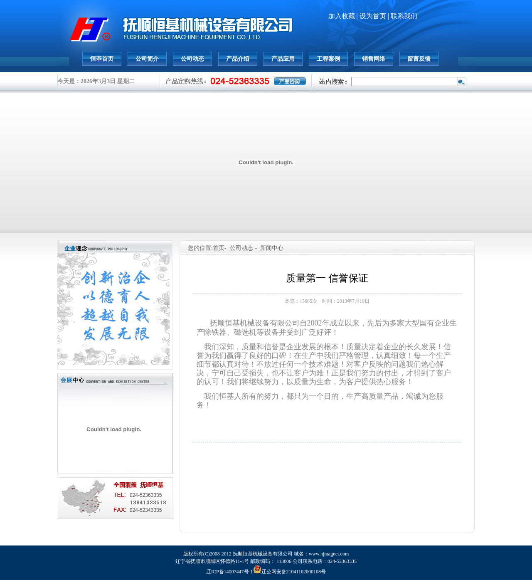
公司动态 (192, 59)
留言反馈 (419, 59)
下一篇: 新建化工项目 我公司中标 (327, 450)
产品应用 (283, 59)
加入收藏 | (344, 16)
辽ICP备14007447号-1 (229, 572)
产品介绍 (237, 59)
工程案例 (328, 59)
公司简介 (147, 59)
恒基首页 (101, 59)
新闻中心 (271, 248)
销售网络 (373, 59)
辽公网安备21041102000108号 (289, 572)
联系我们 (404, 16)
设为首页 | (375, 16)
